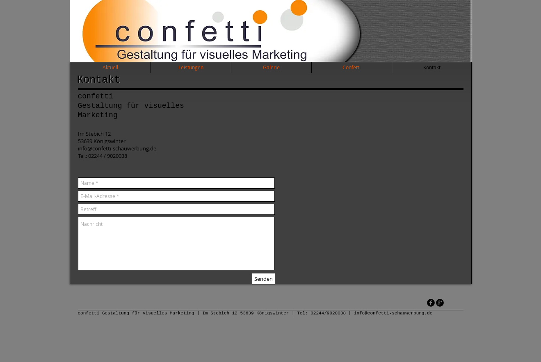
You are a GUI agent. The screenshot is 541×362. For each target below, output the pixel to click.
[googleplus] (440, 303)
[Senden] (263, 278)
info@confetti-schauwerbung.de (117, 148)
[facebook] (431, 303)
